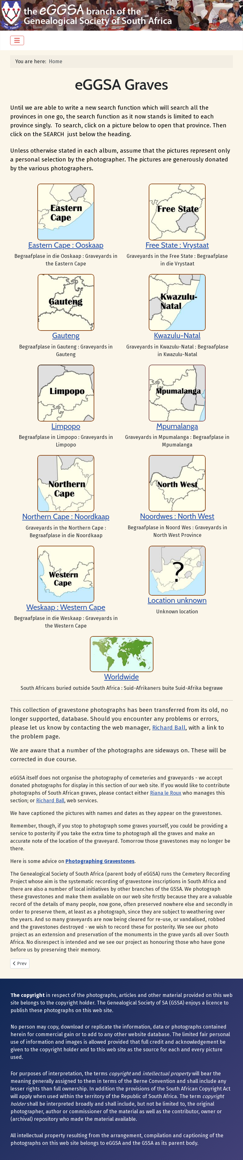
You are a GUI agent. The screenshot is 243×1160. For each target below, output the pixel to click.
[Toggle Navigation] (17, 40)
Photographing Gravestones (99, 861)
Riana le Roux (165, 793)
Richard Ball (168, 727)
